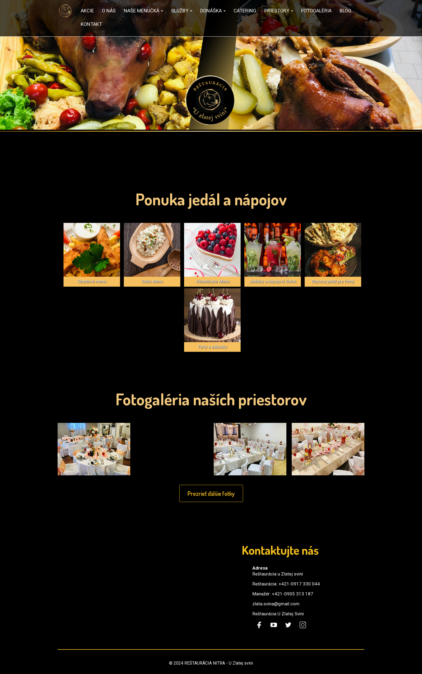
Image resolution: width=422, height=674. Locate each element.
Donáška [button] (213, 10)
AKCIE (87, 10)
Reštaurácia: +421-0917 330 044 (286, 584)
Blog (345, 10)
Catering (245, 10)
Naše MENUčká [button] (143, 10)
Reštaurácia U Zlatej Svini (278, 613)
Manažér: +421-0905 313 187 (282, 593)
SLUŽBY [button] (181, 10)
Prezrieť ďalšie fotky (211, 493)
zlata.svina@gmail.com (276, 603)
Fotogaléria (316, 10)
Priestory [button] (278, 10)
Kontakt (91, 24)
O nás (109, 10)
